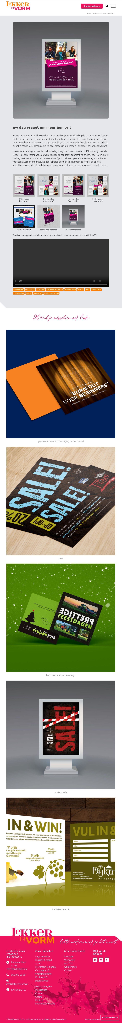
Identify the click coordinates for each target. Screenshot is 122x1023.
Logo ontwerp (42, 956)
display (80, 289)
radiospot (38, 293)
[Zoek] (106, 6)
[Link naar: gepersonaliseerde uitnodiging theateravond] (60, 386)
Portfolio (68, 963)
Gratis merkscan (92, 6)
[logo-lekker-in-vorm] (18, 6)
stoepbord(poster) (51, 293)
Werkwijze (69, 960)
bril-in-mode (29, 289)
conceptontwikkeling (54, 289)
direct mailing (70, 289)
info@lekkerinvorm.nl (17, 984)
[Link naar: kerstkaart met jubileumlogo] (60, 620)
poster (29, 293)
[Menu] (112, 6)
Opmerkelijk (70, 967)
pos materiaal (19, 293)
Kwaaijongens (46, 1019)
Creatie (39, 993)
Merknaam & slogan (45, 967)
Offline (38, 996)
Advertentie (18, 289)
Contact (68, 970)
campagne (40, 289)
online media (96, 289)
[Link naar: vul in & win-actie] (60, 854)
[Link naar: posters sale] (60, 737)
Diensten (68, 956)
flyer (87, 289)
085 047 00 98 (18, 974)
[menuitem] (106, 6)
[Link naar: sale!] (60, 503)
